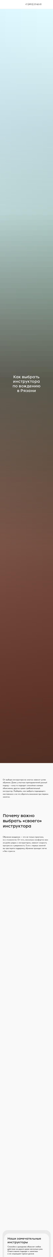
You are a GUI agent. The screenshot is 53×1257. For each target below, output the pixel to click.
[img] (49, 4)
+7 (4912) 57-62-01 (33, 4)
